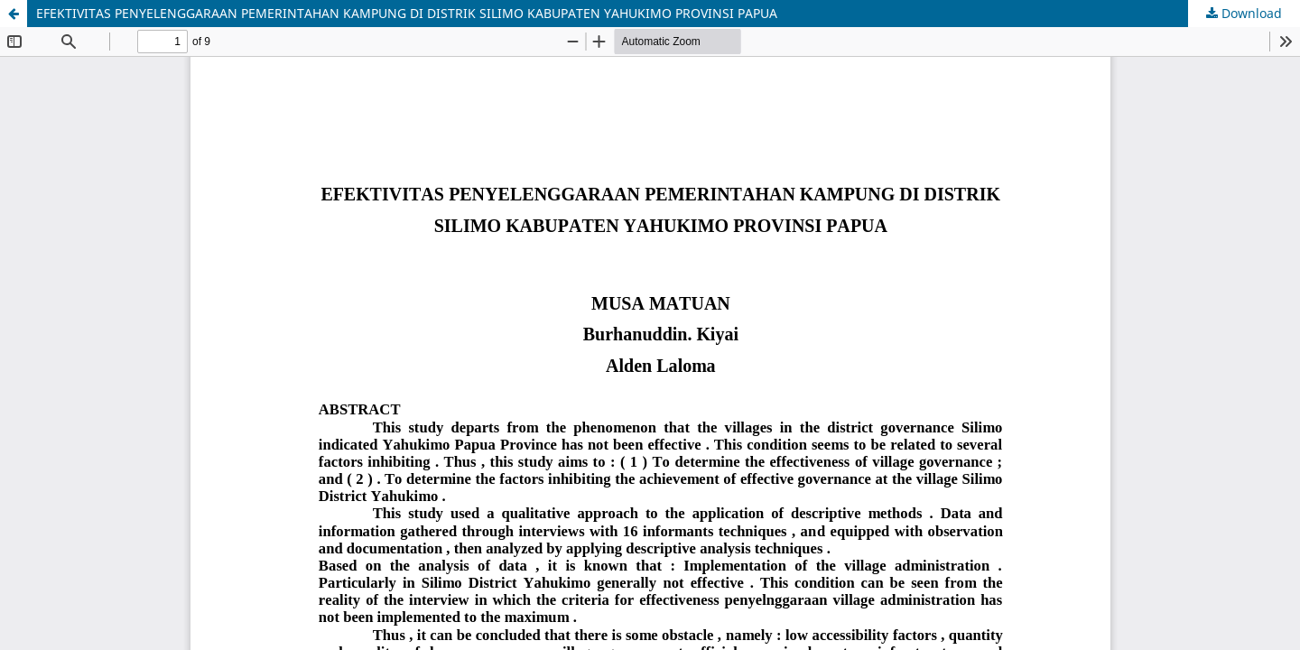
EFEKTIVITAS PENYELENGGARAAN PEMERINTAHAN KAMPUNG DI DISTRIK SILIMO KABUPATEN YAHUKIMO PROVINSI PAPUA (406, 13)
